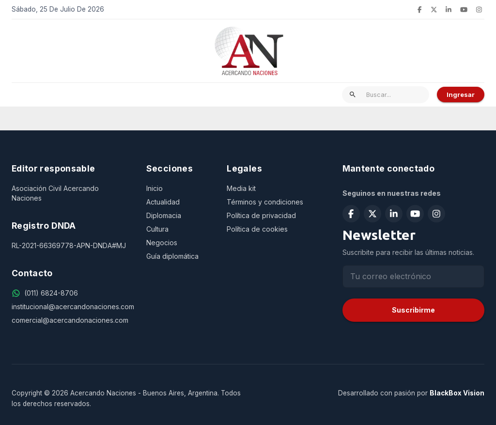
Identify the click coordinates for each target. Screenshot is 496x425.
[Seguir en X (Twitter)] (434, 10)
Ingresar (461, 94)
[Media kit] (273, 188)
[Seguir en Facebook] (419, 10)
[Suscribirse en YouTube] (464, 10)
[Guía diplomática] (179, 256)
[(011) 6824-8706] (51, 293)
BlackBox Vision (457, 393)
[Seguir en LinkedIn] (448, 10)
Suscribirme (413, 310)
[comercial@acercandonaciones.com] (71, 320)
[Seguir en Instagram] (479, 10)
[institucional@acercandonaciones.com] (71, 307)
